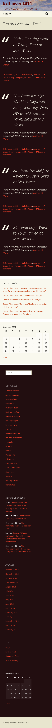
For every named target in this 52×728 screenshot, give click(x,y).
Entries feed (11, 652)
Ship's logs (10, 472)
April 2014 (10, 604)
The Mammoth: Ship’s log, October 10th (18, 526)
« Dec (5, 357)
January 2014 (11, 617)
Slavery (9, 476)
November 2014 (12, 574)
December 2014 (12, 569)
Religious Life (11, 463)
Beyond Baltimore (13, 416)
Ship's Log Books (13, 467)
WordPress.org (12, 660)
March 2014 (10, 608)
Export (8, 429)
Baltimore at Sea (12, 412)
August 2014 (11, 587)
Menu (5, 13)
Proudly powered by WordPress (16, 722)
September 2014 (12, 582)
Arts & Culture (11, 399)
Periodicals (10, 455)
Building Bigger (12, 420)
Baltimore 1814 (12, 408)
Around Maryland (12, 395)
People (9, 450)
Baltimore (28, 74)
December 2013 (12, 621)
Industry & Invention (14, 437)
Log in (8, 647)
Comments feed (12, 656)
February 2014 (11, 612)
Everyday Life (11, 425)
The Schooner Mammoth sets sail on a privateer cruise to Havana (18, 549)
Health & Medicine (13, 433)
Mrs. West (28, 77)
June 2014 (10, 595)
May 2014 (9, 599)
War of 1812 (10, 485)
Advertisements (12, 390)
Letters (9, 446)
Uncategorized (12, 480)
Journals (36, 74)
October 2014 (11, 578)
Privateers (10, 459)
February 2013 (11, 629)
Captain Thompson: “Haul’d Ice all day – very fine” (23, 299)
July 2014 (9, 591)
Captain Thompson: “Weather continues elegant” (23, 295)
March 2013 (10, 625)
